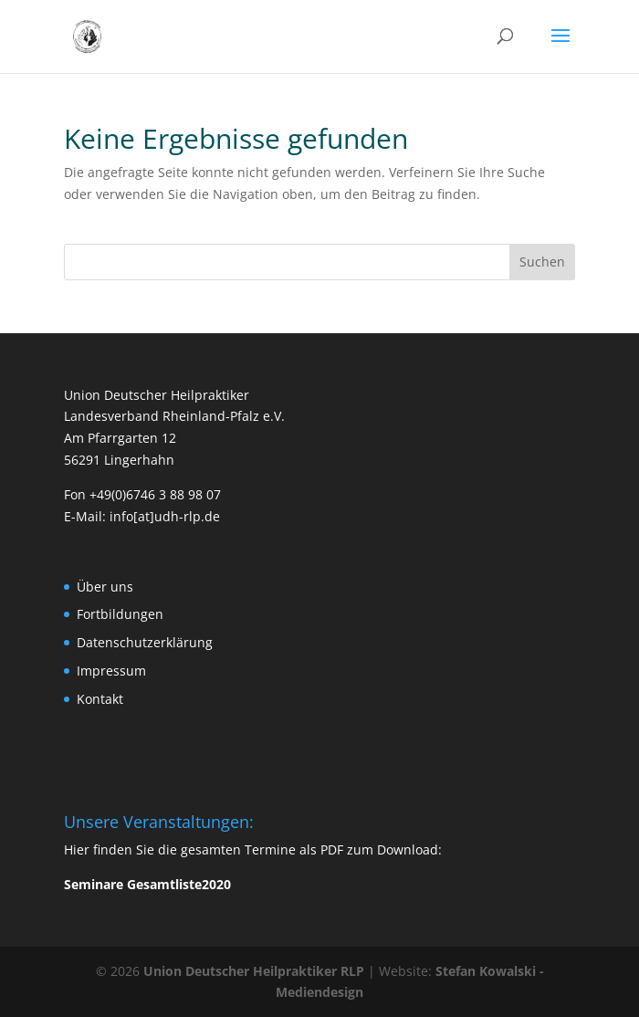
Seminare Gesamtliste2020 (147, 884)
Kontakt (100, 699)
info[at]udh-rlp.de (165, 516)
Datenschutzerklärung (145, 642)
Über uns (105, 586)
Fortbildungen (120, 614)
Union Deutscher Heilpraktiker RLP (253, 971)
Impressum (111, 670)
